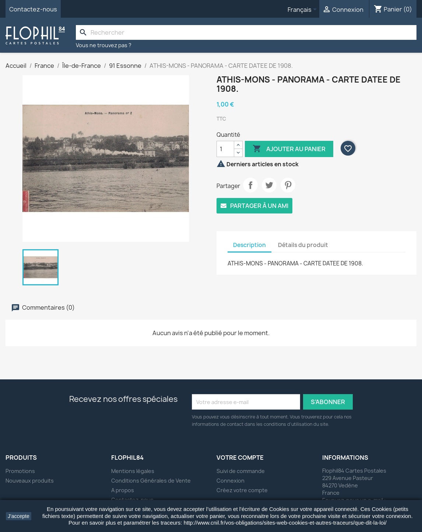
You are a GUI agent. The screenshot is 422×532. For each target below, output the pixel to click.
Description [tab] (249, 245)
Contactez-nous (33, 9)
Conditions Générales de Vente (151, 480)
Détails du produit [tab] (303, 245)
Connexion (231, 480)
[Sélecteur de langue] (303, 10)
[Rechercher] (246, 32)
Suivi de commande (241, 470)
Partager (250, 185)
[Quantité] (225, 149)
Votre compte (240, 457)
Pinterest (288, 185)
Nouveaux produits (30, 480)
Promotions (20, 470)
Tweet (269, 185)
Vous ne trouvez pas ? (103, 45)
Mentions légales (132, 470)
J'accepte (18, 516)
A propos (122, 490)
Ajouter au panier (289, 149)
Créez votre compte (242, 490)
